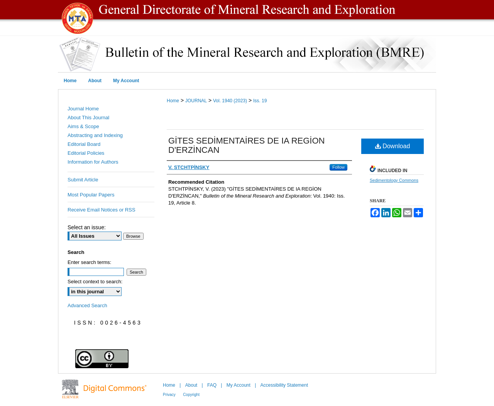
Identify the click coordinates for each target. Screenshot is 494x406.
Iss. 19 (260, 100)
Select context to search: (95, 281)
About (191, 385)
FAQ (212, 385)
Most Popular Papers (91, 195)
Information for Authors (93, 162)
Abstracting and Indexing (95, 135)
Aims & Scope (83, 126)
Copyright (191, 394)
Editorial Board (84, 144)
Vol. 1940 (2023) (230, 100)
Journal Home (83, 109)
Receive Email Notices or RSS (101, 210)
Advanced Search (87, 305)
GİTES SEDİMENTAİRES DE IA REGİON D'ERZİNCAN (246, 145)
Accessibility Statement (284, 385)
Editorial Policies (86, 153)
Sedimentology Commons (394, 180)
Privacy (169, 394)
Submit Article (83, 180)
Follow (338, 167)
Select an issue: (87, 227)
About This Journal (88, 117)
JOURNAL (196, 100)
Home (173, 100)
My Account (238, 385)
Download (392, 146)
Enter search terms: (89, 262)
